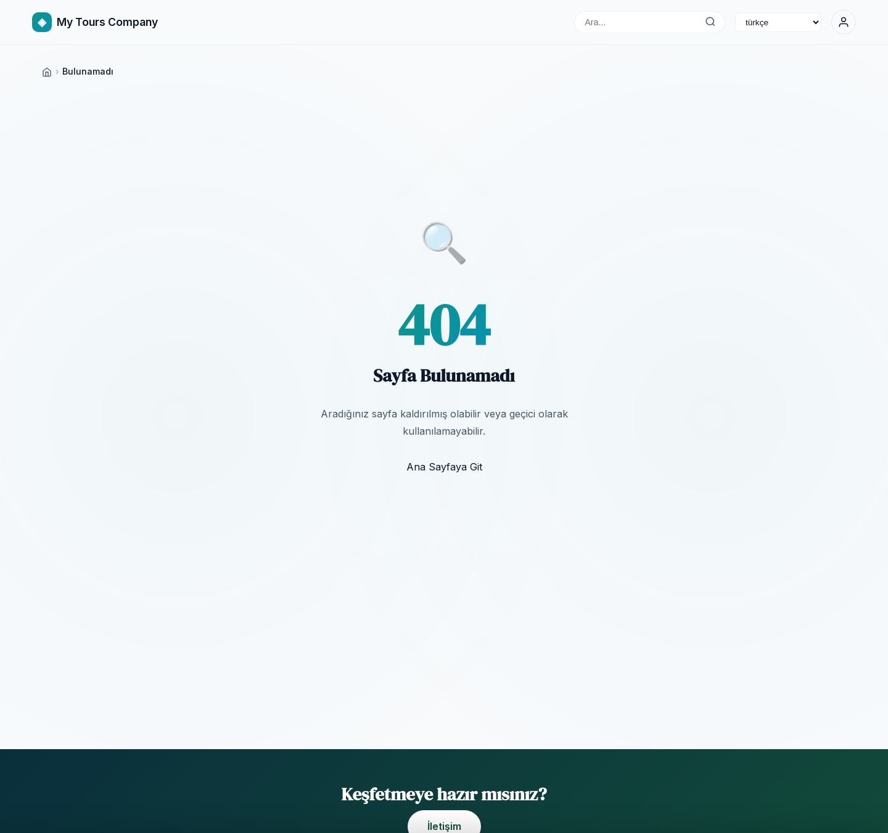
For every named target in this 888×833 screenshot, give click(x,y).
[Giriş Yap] (843, 22)
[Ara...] (710, 22)
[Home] (47, 71)
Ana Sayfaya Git (444, 467)
